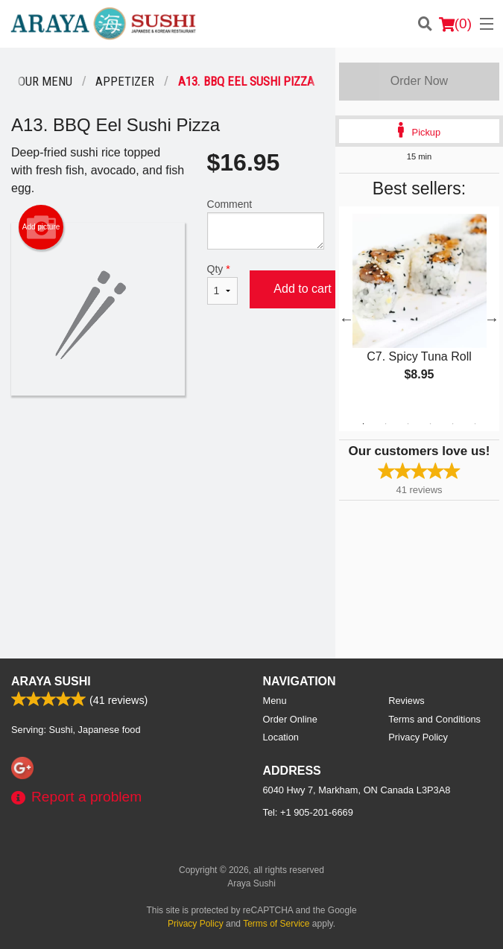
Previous (346, 318)
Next (491, 318)
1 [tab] (362, 423)
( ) (455, 24)
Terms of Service (276, 923)
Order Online (290, 719)
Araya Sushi (51, 681)
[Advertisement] (167, 444)
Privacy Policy (418, 737)
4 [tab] (430, 423)
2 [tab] (385, 423)
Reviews (406, 700)
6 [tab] (474, 423)
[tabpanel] (419, 310)
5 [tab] (452, 423)
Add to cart (302, 288)
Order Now (419, 80)
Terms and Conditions (434, 719)
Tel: (308, 812)
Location (281, 737)
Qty (222, 284)
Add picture (41, 227)
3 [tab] (407, 423)
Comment (266, 224)
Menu (275, 700)
